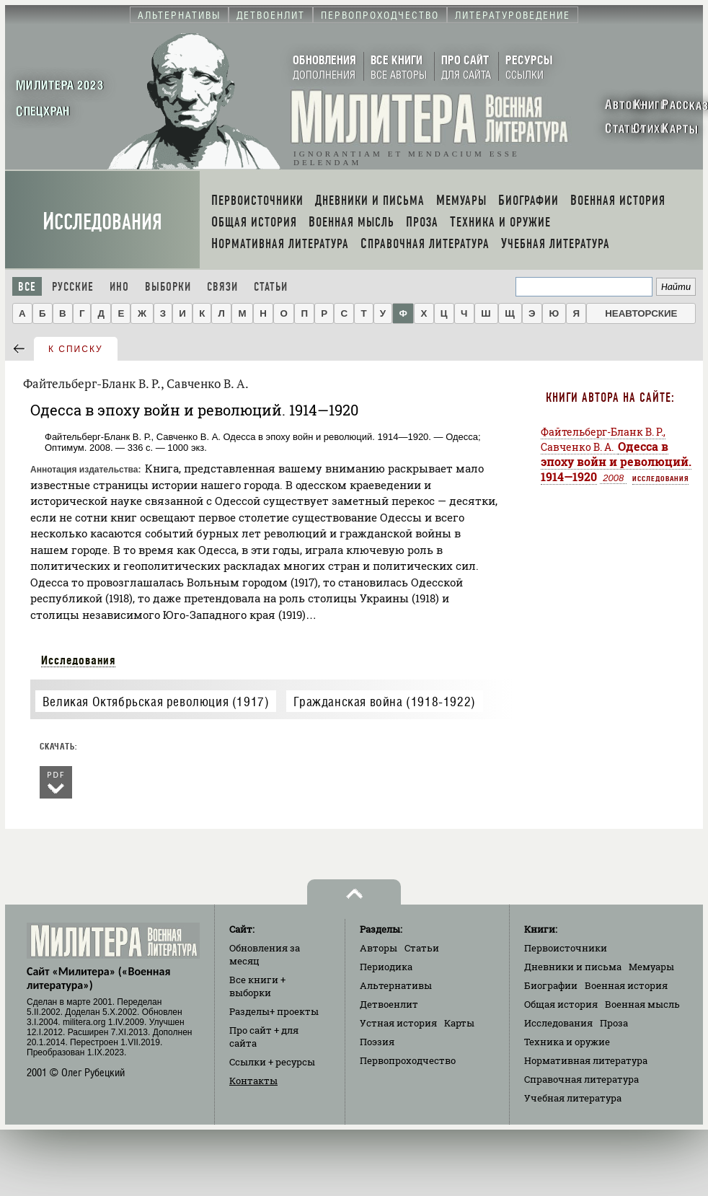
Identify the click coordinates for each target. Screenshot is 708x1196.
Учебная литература (572, 1097)
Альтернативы (396, 985)
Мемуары (651, 966)
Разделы (274, 1011)
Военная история (626, 985)
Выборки (168, 286)
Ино (119, 286)
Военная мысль (642, 1004)
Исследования (102, 221)
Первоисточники (565, 947)
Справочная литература (581, 1079)
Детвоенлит (389, 1004)
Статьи (271, 286)
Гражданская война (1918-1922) (384, 701)
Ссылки (272, 1061)
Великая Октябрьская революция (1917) (156, 701)
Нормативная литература (585, 1060)
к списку (75, 349)
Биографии (551, 985)
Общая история (561, 1004)
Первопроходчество (408, 1060)
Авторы (378, 947)
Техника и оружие (567, 1041)
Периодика (386, 966)
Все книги (257, 986)
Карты (459, 1022)
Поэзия (377, 1041)
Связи (222, 286)
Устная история (398, 1022)
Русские (73, 286)
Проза (614, 1022)
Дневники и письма (572, 966)
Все (27, 286)
